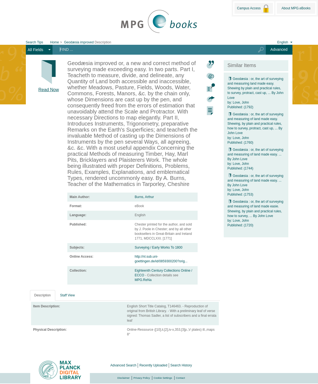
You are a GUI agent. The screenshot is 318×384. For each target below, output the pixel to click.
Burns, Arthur (144, 197)
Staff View (67, 295)
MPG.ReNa (143, 280)
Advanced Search (123, 365)
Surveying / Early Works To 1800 (158, 247)
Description (42, 295)
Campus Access (253, 8)
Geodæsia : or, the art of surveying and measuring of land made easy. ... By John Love (255, 154)
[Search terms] (152, 49)
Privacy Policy (141, 377)
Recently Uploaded (153, 365)
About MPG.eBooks (295, 8)
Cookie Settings (163, 377)
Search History (181, 365)
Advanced (278, 49)
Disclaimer (123, 377)
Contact (180, 377)
